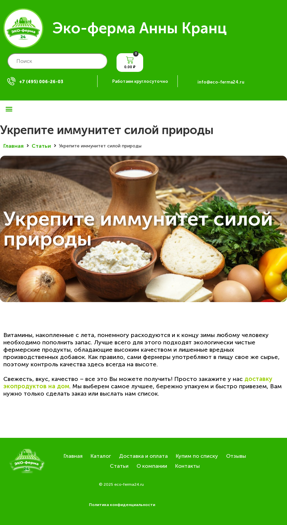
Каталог (101, 456)
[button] (8, 108)
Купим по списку (197, 456)
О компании (152, 466)
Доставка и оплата (143, 456)
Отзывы (236, 456)
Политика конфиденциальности (122, 504)
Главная (13, 146)
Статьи (41, 146)
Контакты (187, 466)
